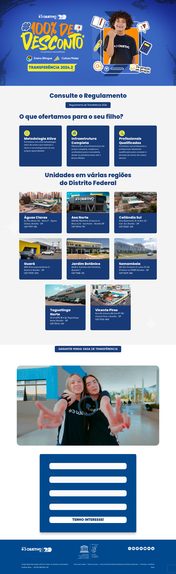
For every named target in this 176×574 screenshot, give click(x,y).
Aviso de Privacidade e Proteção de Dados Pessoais (119, 564)
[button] (88, 405)
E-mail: (88, 478)
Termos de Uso (92, 564)
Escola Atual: (88, 505)
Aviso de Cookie (80, 564)
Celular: (88, 491)
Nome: (88, 464)
